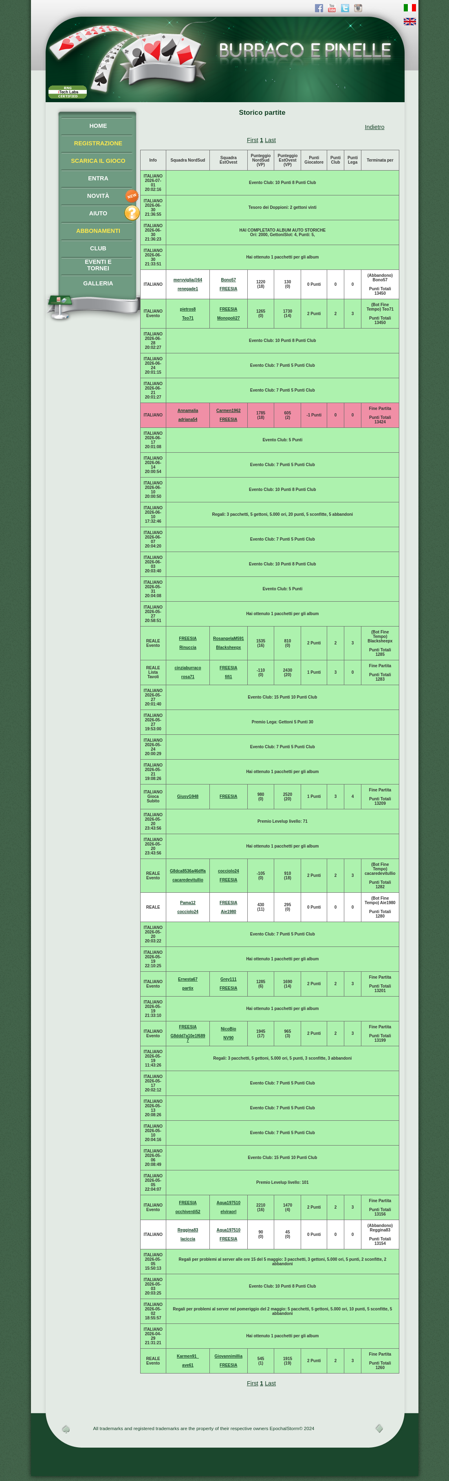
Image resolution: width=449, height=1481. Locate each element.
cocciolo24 (228, 871)
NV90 (228, 1038)
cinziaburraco (187, 668)
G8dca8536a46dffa (188, 871)
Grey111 (228, 979)
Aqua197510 (228, 1203)
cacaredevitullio (187, 880)
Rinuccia (187, 647)
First (252, 140)
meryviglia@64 (188, 280)
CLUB (98, 248)
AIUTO (98, 213)
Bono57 (228, 280)
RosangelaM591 (228, 638)
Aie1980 (228, 911)
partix (187, 988)
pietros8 (188, 309)
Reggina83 (188, 1230)
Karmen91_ (188, 1356)
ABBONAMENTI (98, 231)
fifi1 (228, 677)
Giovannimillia (228, 1356)
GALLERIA (98, 283)
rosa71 (187, 677)
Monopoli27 (228, 318)
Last (270, 140)
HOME (98, 126)
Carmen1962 (228, 410)
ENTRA (98, 178)
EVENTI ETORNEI (98, 265)
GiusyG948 (187, 796)
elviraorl (228, 1211)
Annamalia (188, 410)
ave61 (188, 1365)
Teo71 (188, 318)
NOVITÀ (98, 196)
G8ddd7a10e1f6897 (187, 1038)
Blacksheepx (228, 647)
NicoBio (228, 1029)
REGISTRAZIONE (98, 143)
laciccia (187, 1239)
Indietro (375, 127)
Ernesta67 (188, 979)
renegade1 (188, 289)
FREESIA (228, 289)
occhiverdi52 (187, 1211)
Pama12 (188, 902)
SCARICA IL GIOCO (98, 161)
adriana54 (188, 419)
